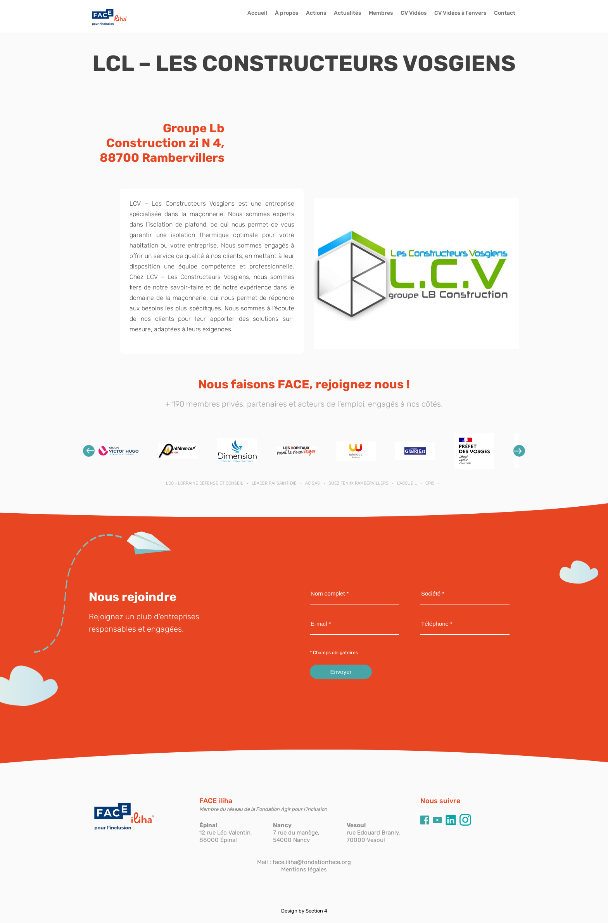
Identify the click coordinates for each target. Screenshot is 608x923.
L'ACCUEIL (407, 483)
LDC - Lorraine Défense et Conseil (204, 483)
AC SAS (312, 483)
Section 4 (316, 911)
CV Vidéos (414, 13)
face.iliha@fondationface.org (312, 862)
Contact (504, 13)
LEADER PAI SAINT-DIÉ (274, 483)
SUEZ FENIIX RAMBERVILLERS (358, 483)
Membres (381, 13)
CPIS (430, 483)
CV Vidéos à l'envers (460, 13)
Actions (316, 13)
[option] (118, 451)
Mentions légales (304, 869)
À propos (286, 13)
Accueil (257, 13)
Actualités (347, 13)
